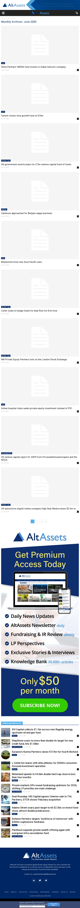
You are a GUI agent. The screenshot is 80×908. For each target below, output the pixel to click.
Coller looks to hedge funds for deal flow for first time (29, 310)
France (14, 755)
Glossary (72, 892)
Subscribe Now (53, 904)
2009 (8, 18)
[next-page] (46, 521)
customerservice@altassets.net (44, 874)
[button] (3, 13)
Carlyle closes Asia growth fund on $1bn (22, 115)
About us (13, 892)
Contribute (55, 892)
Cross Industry (17, 791)
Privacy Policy (33, 892)
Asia (3, 63)
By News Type (6, 160)
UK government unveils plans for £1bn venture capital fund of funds (36, 164)
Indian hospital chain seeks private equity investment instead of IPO (36, 408)
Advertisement (44, 892)
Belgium (4, 209)
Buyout (15, 736)
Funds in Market (17, 836)
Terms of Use (23, 892)
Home (3, 18)
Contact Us (64, 892)
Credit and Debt (17, 747)
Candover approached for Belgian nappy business (26, 213)
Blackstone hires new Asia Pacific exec (21, 262)
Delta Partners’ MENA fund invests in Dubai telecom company (33, 67)
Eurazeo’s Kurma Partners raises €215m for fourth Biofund (45, 751)
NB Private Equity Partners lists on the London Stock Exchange (34, 359)
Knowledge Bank (7, 453)
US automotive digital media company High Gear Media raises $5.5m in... (39, 508)
